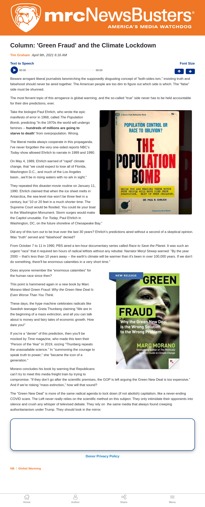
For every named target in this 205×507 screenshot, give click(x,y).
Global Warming (29, 468)
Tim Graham (20, 55)
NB (12, 468)
